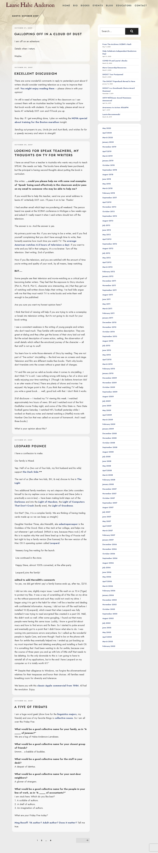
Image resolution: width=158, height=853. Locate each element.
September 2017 (109, 197)
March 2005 (107, 641)
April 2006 (107, 581)
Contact (141, 5)
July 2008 (106, 456)
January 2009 (108, 429)
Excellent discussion (35, 73)
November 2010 (109, 327)
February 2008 (108, 480)
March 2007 (107, 530)
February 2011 (108, 313)
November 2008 (109, 438)
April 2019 (106, 151)
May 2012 (106, 258)
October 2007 (108, 498)
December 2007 (109, 489)
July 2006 (106, 567)
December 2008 (109, 433)
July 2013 (106, 225)
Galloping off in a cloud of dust (48, 34)
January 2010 (107, 373)
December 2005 (109, 600)
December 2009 (109, 378)
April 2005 (107, 637)
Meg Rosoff (21, 822)
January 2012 (107, 276)
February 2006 (108, 590)
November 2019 (109, 147)
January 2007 (108, 540)
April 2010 (106, 359)
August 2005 (108, 618)
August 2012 (107, 248)
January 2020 (108, 142)
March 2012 (107, 267)
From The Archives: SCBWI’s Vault (116, 44)
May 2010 (106, 355)
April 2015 (106, 202)
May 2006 (106, 577)
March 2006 (107, 586)
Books (85, 5)
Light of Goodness (62, 505)
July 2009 (106, 401)
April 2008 (107, 470)
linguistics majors (67, 714)
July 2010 (106, 345)
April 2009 (107, 415)
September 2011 (109, 290)
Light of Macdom (47, 501)
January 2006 (108, 595)
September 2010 (109, 336)
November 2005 (109, 604)
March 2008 (107, 475)
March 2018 (107, 188)
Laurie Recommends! (111, 114)
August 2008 (108, 452)
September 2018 (109, 170)
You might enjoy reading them (37, 88)
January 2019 (107, 160)
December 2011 (109, 281)
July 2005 (106, 623)
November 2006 (109, 549)
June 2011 (106, 299)
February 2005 (108, 646)
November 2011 (109, 285)
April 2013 (106, 239)
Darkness (20, 501)
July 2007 (106, 512)
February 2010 (108, 368)
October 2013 (108, 211)
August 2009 (108, 396)
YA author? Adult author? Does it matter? (53, 822)
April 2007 (107, 526)
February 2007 (108, 535)
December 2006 (109, 544)
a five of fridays (30, 707)
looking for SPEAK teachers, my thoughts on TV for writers (46, 153)
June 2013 (106, 230)
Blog (109, 5)
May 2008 (106, 466)
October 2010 (108, 331)
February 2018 (108, 193)
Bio (75, 5)
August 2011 (107, 294)
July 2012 (106, 253)
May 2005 (106, 632)
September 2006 (109, 558)
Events (98, 5)
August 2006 (108, 563)
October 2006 (108, 553)
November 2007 (109, 493)
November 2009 (109, 382)
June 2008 (106, 461)
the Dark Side (31, 472)
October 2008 (108, 443)
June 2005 (106, 627)
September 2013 (109, 216)
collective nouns (64, 718)
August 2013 (107, 221)
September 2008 (109, 447)
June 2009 (106, 405)
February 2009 (108, 424)
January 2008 (108, 484)
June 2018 (106, 179)
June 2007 (106, 516)
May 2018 (106, 184)
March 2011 (107, 308)
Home (66, 5)
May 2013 (106, 234)
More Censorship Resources (114, 67)
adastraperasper (68, 524)
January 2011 (107, 318)
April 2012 (106, 262)
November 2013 (109, 207)
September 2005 (109, 614)
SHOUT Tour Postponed (112, 74)
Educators (124, 5)
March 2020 (107, 137)
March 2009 (107, 419)
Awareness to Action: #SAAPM (115, 107)
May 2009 (106, 410)
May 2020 (106, 128)
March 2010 (107, 364)
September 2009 (109, 392)
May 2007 (106, 521)
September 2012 (109, 244)
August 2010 (107, 341)
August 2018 (107, 174)
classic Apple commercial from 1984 (58, 685)
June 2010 (106, 350)
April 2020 (107, 133)
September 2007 (109, 503)
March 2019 (107, 156)
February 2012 (108, 271)
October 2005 (108, 609)
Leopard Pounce (30, 446)
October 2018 (108, 165)
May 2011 (106, 304)
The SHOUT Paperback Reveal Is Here (118, 81)
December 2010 (109, 322)
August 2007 (107, 507)
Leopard (54, 543)
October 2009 (108, 387)
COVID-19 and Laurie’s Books (114, 60)
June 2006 (106, 572)
